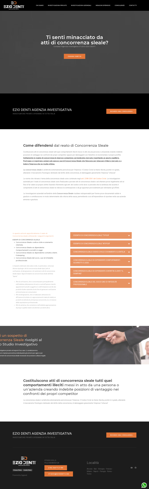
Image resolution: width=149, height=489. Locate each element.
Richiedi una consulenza (121, 111)
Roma (109, 471)
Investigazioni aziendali (80, 5)
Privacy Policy (17, 470)
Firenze (109, 469)
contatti (132, 5)
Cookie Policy (27, 470)
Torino (89, 474)
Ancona (89, 469)
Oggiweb (24, 475)
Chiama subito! (74, 56)
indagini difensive (102, 5)
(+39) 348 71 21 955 (55, 468)
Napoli (95, 471)
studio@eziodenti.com (58, 474)
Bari (95, 469)
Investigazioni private (56, 5)
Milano (89, 471)
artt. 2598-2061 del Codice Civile (93, 179)
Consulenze (119, 5)
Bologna (101, 469)
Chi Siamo (39, 5)
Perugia (103, 471)
